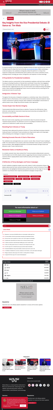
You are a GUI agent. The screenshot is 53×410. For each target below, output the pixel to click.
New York (17, 184)
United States (8, 184)
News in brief (34, 360)
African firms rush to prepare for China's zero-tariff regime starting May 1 (20, 238)
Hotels (4, 403)
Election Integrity (35, 176)
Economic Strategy (9, 179)
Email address (7, 307)
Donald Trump (8, 181)
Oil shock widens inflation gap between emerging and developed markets (19, 236)
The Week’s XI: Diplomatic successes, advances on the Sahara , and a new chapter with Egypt (23, 250)
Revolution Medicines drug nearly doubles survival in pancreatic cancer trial (20, 248)
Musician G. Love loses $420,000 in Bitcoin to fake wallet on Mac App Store (19, 234)
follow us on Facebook (38, 211)
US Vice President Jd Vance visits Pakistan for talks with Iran (20, 368)
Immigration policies (24, 176)
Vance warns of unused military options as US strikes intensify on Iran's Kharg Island (45, 368)
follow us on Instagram (15, 215)
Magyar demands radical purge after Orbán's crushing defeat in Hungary (19, 252)
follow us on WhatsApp (15, 211)
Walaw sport (5, 406)
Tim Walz (27, 179)
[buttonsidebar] (3, 2)
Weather (4, 399)
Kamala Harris (35, 179)
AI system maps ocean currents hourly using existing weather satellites (19, 257)
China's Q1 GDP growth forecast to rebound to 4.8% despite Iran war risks (19, 244)
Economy (10, 360)
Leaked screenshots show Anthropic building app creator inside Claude (19, 242)
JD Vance (19, 179)
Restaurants (5, 404)
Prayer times (5, 398)
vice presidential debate (32, 69)
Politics (10, 18)
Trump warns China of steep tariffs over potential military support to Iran (7, 368)
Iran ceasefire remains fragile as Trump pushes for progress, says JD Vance (32, 368)
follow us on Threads (14, 220)
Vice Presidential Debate (10, 176)
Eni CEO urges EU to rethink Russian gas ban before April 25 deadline (18, 246)
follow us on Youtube (38, 215)
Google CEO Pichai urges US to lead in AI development (15, 255)
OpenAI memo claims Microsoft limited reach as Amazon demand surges (19, 240)
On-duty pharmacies (7, 401)
